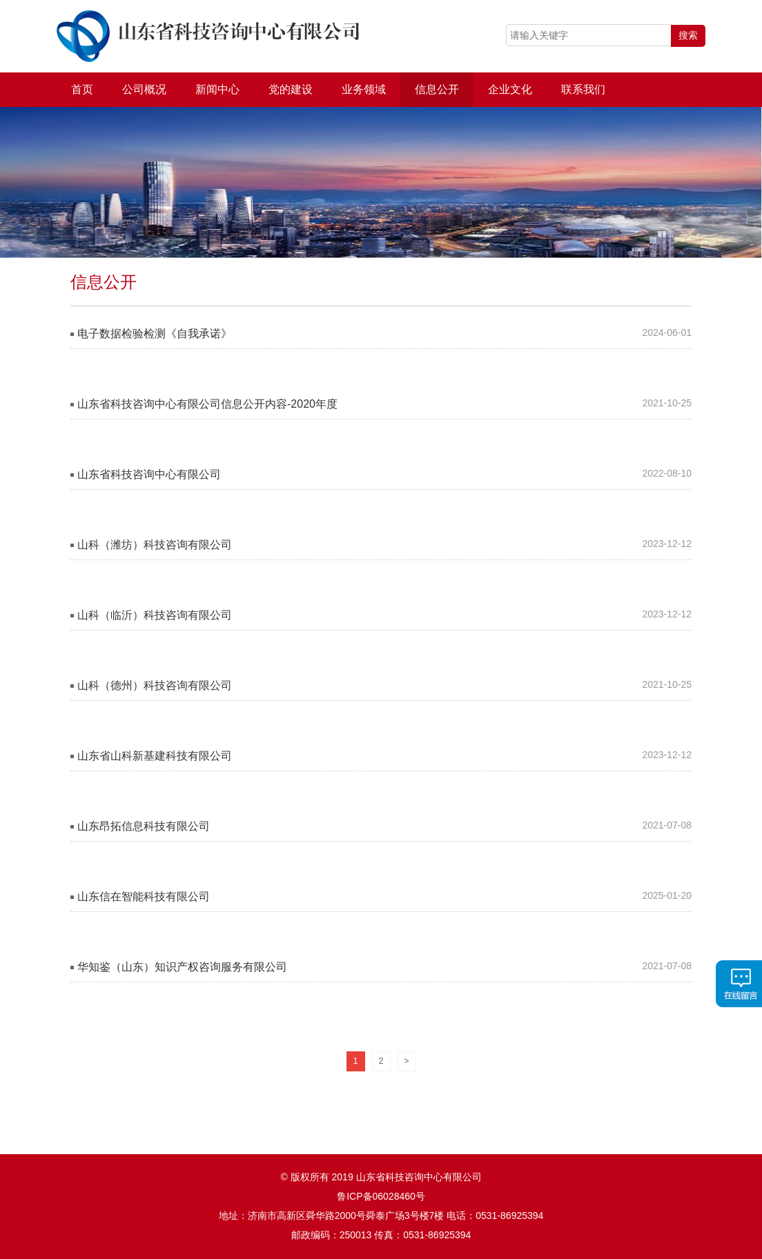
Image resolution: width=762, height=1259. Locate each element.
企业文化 (510, 89)
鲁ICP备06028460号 (381, 1196)
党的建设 (290, 89)
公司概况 (144, 89)
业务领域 (364, 89)
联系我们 (583, 89)
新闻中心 (217, 89)
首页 (82, 89)
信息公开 (437, 89)
